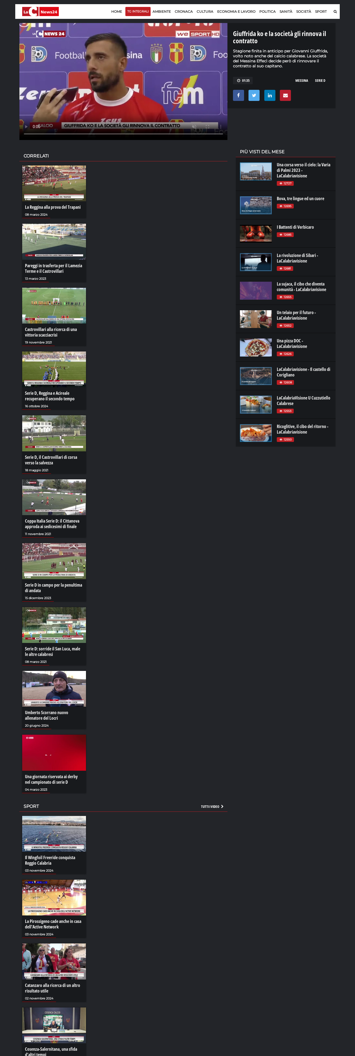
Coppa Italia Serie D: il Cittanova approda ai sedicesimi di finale (52, 524)
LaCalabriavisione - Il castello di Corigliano (303, 372)
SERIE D (320, 80)
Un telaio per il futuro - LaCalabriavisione (296, 315)
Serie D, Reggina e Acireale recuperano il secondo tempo (50, 396)
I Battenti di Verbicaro (295, 227)
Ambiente (162, 11)
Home (116, 11)
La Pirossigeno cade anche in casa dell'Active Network (53, 924)
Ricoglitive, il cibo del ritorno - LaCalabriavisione (302, 429)
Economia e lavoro (236, 11)
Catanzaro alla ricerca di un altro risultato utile (52, 988)
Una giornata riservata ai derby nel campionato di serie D (51, 779)
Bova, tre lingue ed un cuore (300, 198)
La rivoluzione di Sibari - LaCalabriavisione (297, 258)
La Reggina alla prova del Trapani (53, 207)
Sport (321, 11)
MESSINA (301, 80)
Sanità (286, 11)
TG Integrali (138, 11)
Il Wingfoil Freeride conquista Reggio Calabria (50, 860)
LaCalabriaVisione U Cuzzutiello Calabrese (303, 400)
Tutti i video (212, 806)
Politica (267, 11)
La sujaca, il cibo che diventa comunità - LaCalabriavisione (301, 286)
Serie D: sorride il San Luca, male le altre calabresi (52, 651)
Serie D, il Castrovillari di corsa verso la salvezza (51, 460)
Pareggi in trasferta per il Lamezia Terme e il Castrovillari (53, 268)
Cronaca (184, 11)
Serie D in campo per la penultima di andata (53, 588)
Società (303, 11)
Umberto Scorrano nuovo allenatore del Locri (46, 715)
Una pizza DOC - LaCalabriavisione (292, 343)
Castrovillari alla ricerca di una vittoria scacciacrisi (51, 332)
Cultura (205, 11)
